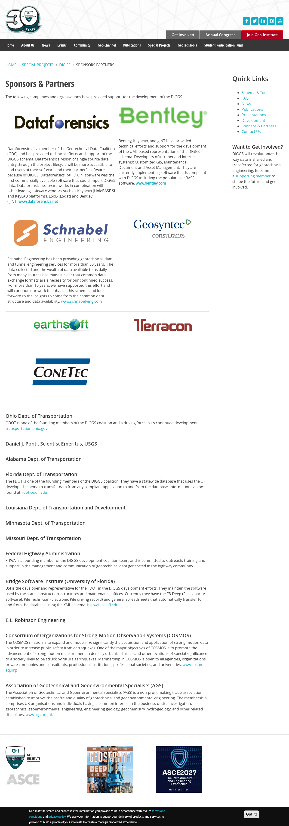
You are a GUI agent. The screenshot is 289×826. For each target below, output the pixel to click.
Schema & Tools (255, 92)
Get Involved (183, 34)
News (46, 45)
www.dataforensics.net (38, 201)
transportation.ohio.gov (26, 428)
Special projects (38, 64)
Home (10, 45)
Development (253, 120)
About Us (27, 45)
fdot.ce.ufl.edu (34, 492)
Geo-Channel (107, 45)
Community (82, 45)
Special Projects (159, 45)
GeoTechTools (187, 45)
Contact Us (251, 131)
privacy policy (57, 817)
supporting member (253, 176)
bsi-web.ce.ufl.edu (102, 604)
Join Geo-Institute (262, 34)
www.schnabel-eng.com (81, 301)
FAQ (245, 98)
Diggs (65, 64)
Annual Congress (220, 34)
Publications (132, 45)
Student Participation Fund (223, 45)
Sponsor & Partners (259, 126)
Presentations (254, 114)
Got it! (251, 815)
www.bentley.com (151, 183)
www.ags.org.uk (39, 714)
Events (62, 45)
